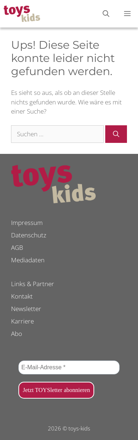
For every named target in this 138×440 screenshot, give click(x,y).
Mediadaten (28, 260)
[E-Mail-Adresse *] (69, 367)
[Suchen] (116, 134)
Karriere (22, 321)
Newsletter (26, 308)
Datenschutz (28, 235)
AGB (17, 247)
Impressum (27, 222)
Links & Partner (32, 284)
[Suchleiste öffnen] (106, 13)
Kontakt (22, 296)
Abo (16, 333)
